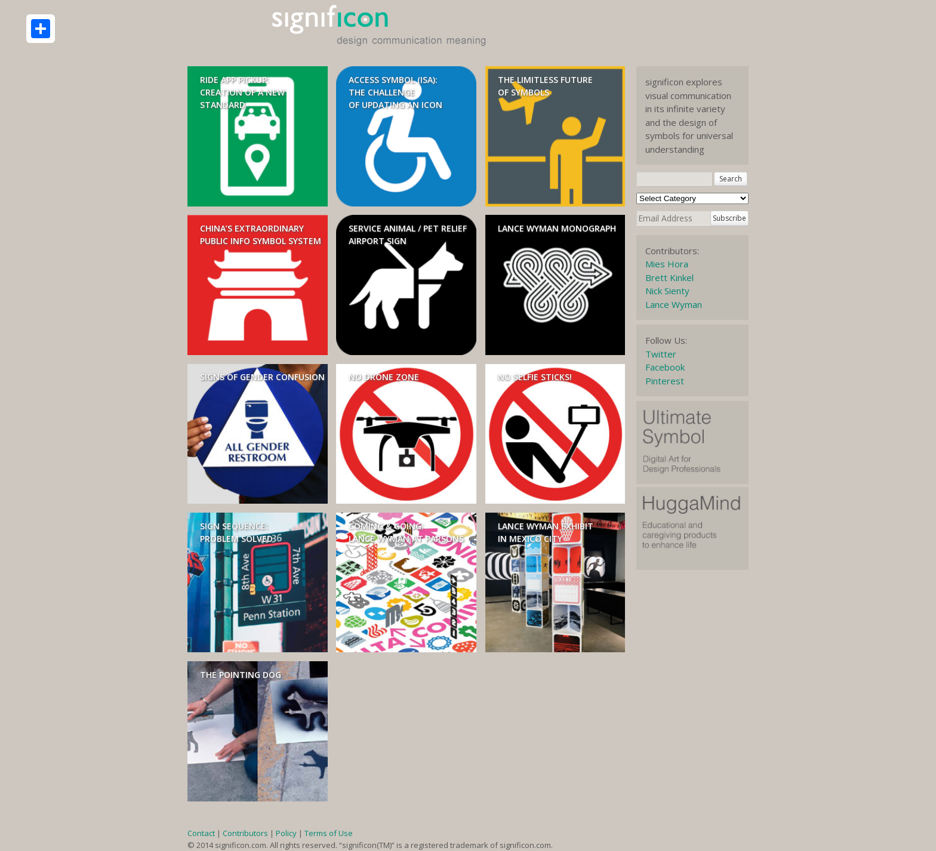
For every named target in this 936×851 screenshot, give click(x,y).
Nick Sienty (667, 291)
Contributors (245, 833)
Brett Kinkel (669, 277)
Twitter (660, 354)
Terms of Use (328, 833)
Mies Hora (666, 264)
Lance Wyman (673, 304)
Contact (201, 833)
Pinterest (664, 381)
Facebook (665, 367)
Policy (286, 833)
